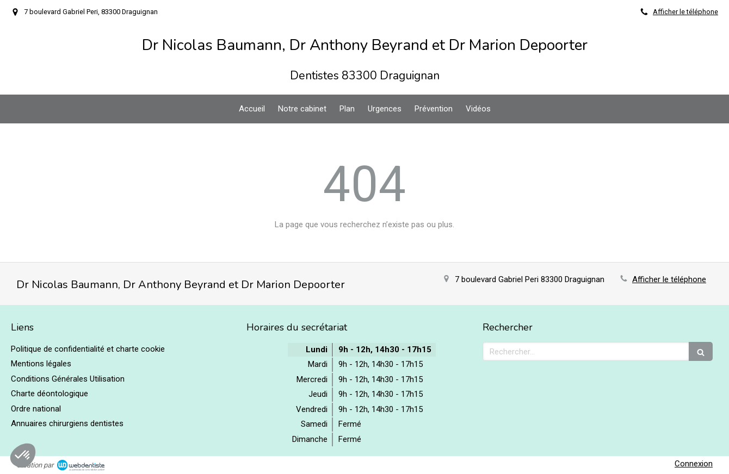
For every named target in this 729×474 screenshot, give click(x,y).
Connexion (694, 464)
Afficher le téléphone (685, 12)
